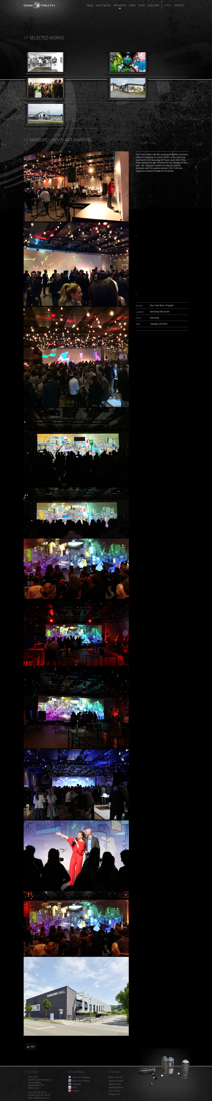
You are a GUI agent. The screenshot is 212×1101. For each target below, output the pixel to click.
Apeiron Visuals (116, 1081)
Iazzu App (153, 5)
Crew (132, 5)
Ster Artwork (114, 1091)
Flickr (74, 1087)
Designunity (114, 1094)
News (89, 5)
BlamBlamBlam (116, 1087)
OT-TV (168, 5)
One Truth (39, 4)
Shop (141, 5)
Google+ (76, 1091)
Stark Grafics (115, 1084)
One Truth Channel (81, 1081)
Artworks (119, 5)
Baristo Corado (116, 1077)
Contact (179, 5)
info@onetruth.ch (41, 1098)
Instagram (76, 1084)
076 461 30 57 (43, 1095)
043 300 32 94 (40, 1092)
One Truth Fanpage (81, 1077)
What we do (103, 5)
